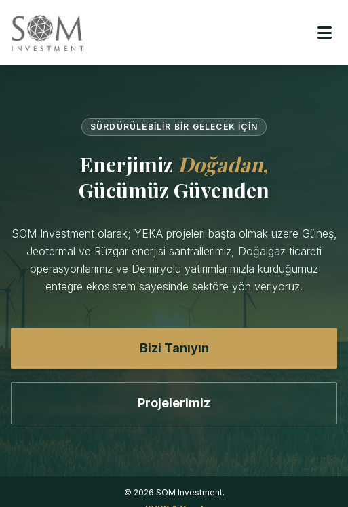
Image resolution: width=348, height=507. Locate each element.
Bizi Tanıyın (174, 348)
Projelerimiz (174, 403)
